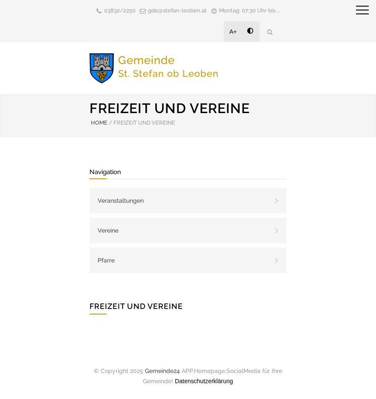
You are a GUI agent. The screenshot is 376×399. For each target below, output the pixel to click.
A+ (233, 31)
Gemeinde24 (162, 370)
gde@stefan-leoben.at (177, 10)
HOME (99, 122)
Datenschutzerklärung (204, 381)
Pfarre (106, 260)
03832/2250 (120, 10)
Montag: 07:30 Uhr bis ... (250, 10)
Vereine (108, 230)
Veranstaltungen (121, 200)
